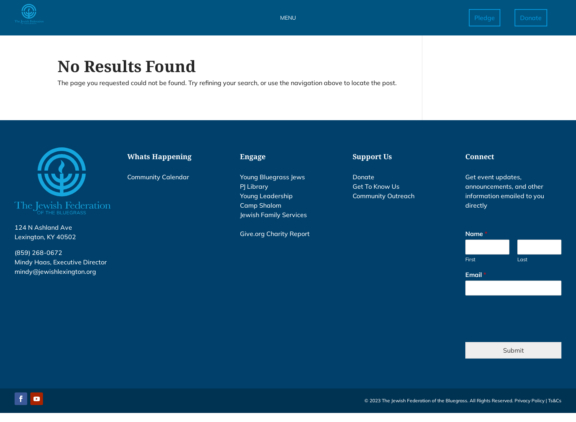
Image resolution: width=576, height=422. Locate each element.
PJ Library (254, 186)
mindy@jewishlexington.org (55, 271)
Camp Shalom (260, 205)
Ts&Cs (554, 400)
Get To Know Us (376, 186)
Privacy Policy (529, 400)
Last (522, 259)
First (470, 259)
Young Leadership (266, 196)
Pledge (484, 18)
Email (475, 275)
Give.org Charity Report (275, 234)
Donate (531, 18)
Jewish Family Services (273, 215)
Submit (513, 350)
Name (476, 234)
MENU (288, 17)
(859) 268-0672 (38, 253)
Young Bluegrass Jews (272, 177)
